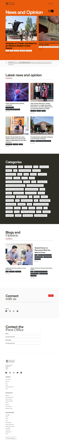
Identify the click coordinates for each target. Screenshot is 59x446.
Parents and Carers (9, 399)
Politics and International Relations (41, 204)
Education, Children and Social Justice (14, 181)
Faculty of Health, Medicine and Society (35, 185)
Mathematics (44, 196)
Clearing (26, 174)
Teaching (17, 211)
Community (33, 174)
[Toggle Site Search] (52, 3)
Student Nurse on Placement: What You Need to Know (42, 250)
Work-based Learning (28, 215)
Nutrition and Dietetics (11, 204)
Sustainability (9, 211)
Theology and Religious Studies (28, 211)
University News (28, 50)
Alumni (20, 166)
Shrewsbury (32, 208)
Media (17, 200)
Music (36, 200)
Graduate (43, 110)
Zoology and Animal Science (40, 215)
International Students (9, 397)
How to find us (8, 379)
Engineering (26, 181)
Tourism (38, 211)
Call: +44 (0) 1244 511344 (23, 337)
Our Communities (9, 406)
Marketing (37, 196)
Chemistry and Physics (9, 107)
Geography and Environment (31, 189)
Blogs (15, 170)
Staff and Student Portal (10, 386)
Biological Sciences (44, 166)
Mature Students (10, 200)
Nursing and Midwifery (44, 200)
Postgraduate (22, 50)
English (33, 181)
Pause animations (10, 438)
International (16, 50)
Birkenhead (9, 170)
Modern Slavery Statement (10, 426)
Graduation (9, 193)
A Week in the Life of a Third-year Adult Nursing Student (41, 268)
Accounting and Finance (11, 166)
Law (30, 196)
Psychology (17, 208)
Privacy (7, 418)
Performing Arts (21, 204)
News (6, 383)
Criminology (16, 178)
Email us (23, 333)
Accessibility (8, 415)
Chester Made (33, 110)
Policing (29, 204)
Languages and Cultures (21, 196)
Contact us (7, 381)
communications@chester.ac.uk (24, 62)
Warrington (18, 215)
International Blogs (10, 196)
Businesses (7, 404)
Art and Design (28, 166)
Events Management (42, 181)
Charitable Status (8, 422)
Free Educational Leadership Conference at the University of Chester (41, 138)
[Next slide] (52, 11)
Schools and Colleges (9, 400)
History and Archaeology (31, 193)
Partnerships (8, 430)
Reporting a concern (9, 408)
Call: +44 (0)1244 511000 (23, 343)
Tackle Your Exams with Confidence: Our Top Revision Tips (16, 268)
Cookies (7, 416)
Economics (24, 178)
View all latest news (9, 78)
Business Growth (36, 170)
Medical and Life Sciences (27, 200)
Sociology (39, 208)
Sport (45, 208)
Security (7, 433)
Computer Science (42, 174)
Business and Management (25, 170)
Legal (6, 420)
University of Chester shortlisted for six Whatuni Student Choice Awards (21, 45)
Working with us (8, 431)
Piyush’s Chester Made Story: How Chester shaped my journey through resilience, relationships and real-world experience (16, 139)
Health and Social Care (18, 193)
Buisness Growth (8, 144)
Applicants (7, 395)
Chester (11, 50)
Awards (7, 50)
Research (24, 208)
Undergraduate (46, 211)
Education (38, 110)
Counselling (9, 178)
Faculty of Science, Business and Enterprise (12, 109)
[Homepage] (10, 3)
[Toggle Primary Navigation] (49, 3)
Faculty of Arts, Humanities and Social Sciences (43, 140)
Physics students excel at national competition (15, 104)
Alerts (7, 388)
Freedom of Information (10, 424)
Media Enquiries (23, 340)
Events (7, 385)
